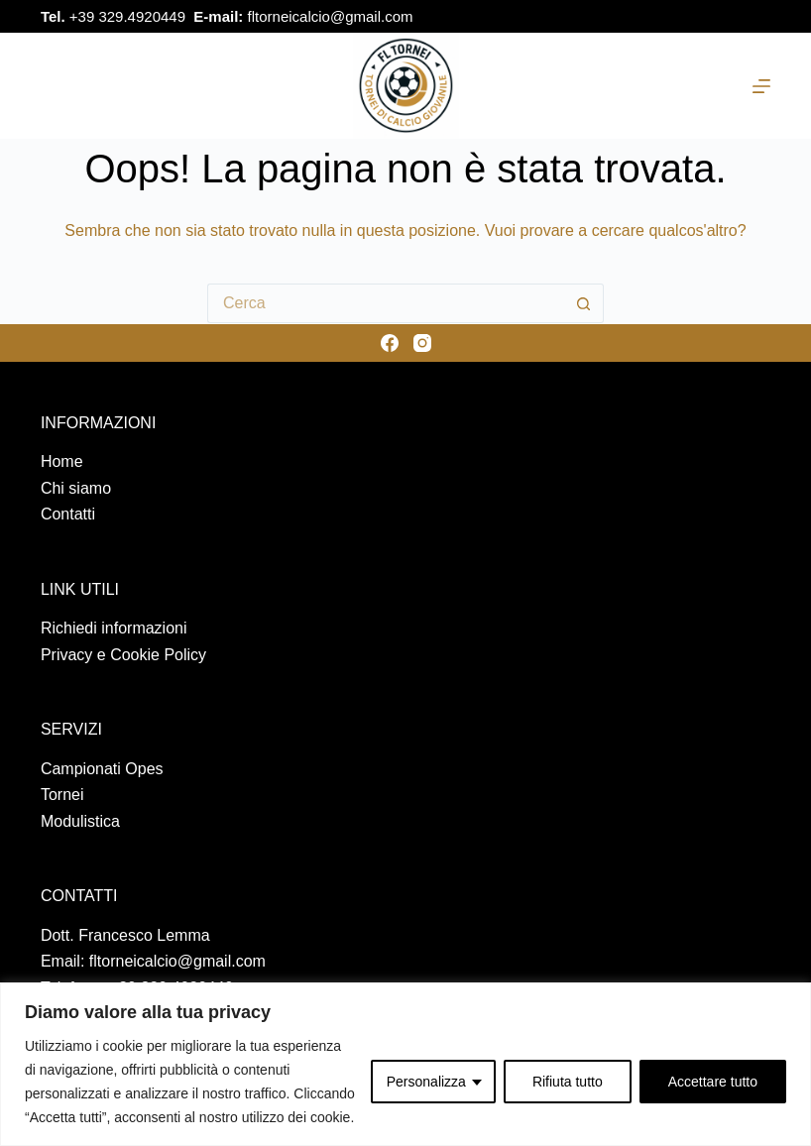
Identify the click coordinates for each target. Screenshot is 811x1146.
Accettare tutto (712, 1081)
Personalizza (426, 1081)
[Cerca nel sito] (48, 85)
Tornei (62, 794)
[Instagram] (758, 17)
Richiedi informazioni (114, 628)
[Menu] (761, 86)
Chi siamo (76, 488)
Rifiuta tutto (567, 1081)
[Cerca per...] (385, 303)
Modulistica (80, 821)
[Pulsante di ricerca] (584, 303)
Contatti (68, 514)
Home (62, 461)
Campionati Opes (102, 768)
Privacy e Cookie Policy (123, 654)
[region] (405, 1064)
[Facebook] (720, 17)
